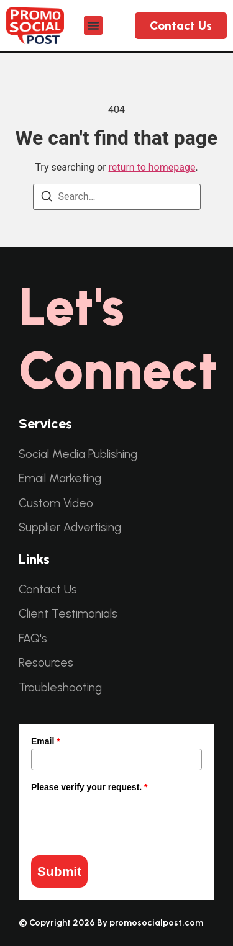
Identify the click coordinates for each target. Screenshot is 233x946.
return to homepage (152, 167)
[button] (93, 25)
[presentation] (125, 819)
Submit (59, 871)
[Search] (46, 199)
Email (45, 741)
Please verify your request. (89, 787)
